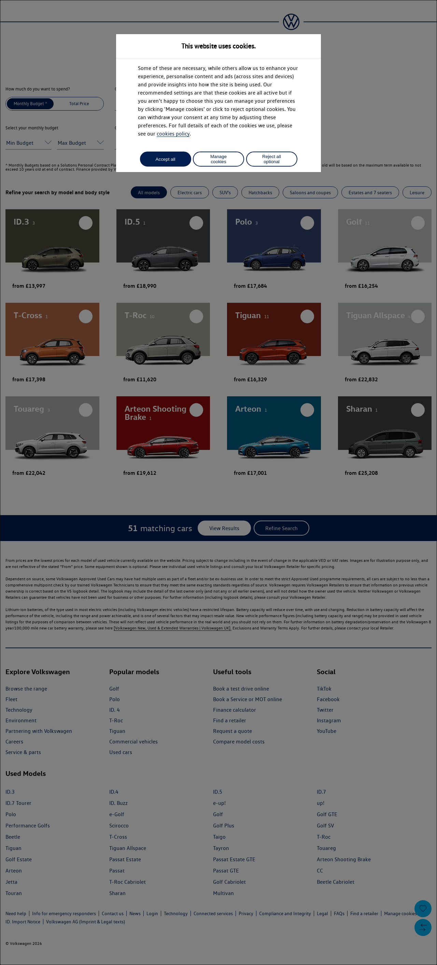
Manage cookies (218, 159)
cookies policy (173, 133)
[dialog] (218, 482)
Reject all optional (271, 159)
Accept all (165, 159)
